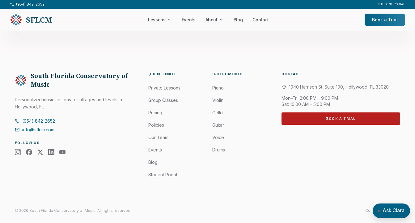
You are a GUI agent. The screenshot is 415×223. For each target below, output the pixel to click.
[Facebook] (29, 152)
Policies (156, 125)
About (214, 20)
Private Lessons (164, 87)
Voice (218, 137)
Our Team (158, 137)
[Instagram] (18, 152)
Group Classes (163, 100)
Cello (217, 112)
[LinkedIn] (51, 152)
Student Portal (392, 4)
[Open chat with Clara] (391, 210)
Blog (238, 19)
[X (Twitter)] (40, 152)
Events (189, 19)
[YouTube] (62, 152)
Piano (218, 87)
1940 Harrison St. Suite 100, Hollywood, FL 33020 (335, 87)
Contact (260, 19)
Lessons (160, 20)
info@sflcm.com (34, 130)
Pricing (155, 112)
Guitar (218, 125)
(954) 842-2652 (27, 4)
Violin (217, 100)
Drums (218, 149)
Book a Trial (385, 19)
